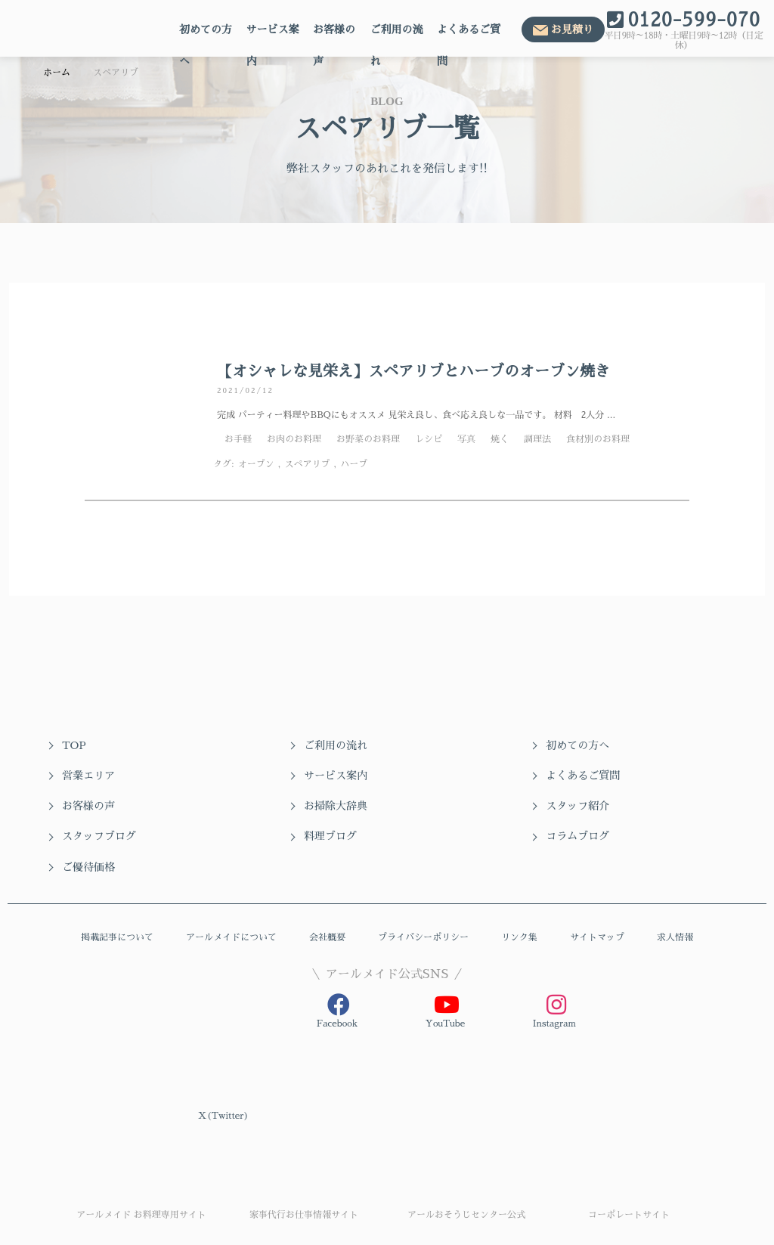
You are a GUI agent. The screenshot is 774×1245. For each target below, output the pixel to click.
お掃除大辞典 (604, 775)
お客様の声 (334, 34)
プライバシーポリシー (423, 907)
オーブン (256, 464)
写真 (466, 439)
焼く (500, 439)
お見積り (572, 29)
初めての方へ (205, 34)
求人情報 (675, 907)
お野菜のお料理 (368, 439)
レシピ (428, 439)
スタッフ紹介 (93, 806)
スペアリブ (307, 464)
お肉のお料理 (294, 439)
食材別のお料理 (598, 439)
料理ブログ (428, 806)
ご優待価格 (88, 836)
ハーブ (353, 464)
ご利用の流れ (396, 34)
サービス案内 (272, 34)
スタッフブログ (269, 806)
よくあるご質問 (468, 34)
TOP (74, 745)
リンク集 (519, 907)
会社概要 (327, 907)
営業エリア (598, 745)
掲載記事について (117, 907)
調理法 (537, 439)
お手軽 (238, 439)
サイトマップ (597, 907)
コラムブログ (604, 806)
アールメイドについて (231, 907)
